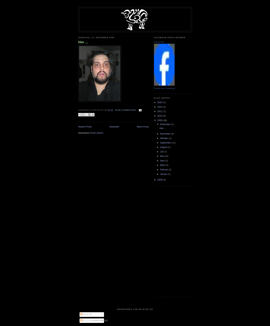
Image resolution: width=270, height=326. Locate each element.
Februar (164, 169)
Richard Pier (159, 42)
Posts (86, 314)
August (164, 147)
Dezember (165, 124)
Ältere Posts (143, 126)
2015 (160, 107)
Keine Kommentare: (126, 110)
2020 (160, 102)
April (162, 160)
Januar (164, 174)
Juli (162, 151)
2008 (160, 179)
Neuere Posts (85, 126)
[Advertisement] (167, 241)
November (165, 133)
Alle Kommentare (94, 320)
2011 (160, 111)
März (163, 165)
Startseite (114, 126)
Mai (162, 156)
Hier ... (83, 42)
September (166, 142)
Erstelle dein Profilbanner (164, 88)
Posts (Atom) (96, 133)
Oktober (164, 138)
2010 (160, 116)
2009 (160, 120)
